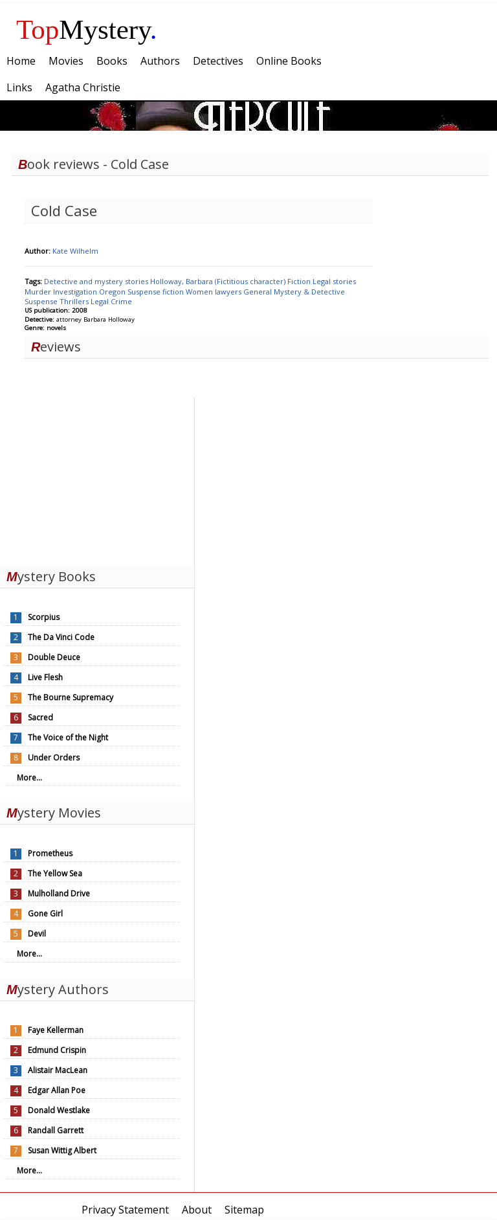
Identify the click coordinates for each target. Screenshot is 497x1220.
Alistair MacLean (57, 1070)
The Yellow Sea (55, 873)
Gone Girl (45, 913)
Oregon (113, 291)
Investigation (76, 291)
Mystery (86, 29)
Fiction (300, 281)
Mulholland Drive (59, 893)
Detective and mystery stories (97, 281)
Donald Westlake (59, 1110)
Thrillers (75, 301)
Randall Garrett (55, 1130)
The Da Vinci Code (61, 637)
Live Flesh (45, 677)
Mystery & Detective (309, 291)
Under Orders (54, 757)
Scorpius (44, 617)
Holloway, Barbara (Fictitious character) (218, 281)
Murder (39, 291)
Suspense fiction (156, 291)
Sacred (40, 717)
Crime (121, 301)
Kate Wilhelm (75, 251)
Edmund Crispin (57, 1050)
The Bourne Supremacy (70, 697)
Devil (37, 933)
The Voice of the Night (68, 737)
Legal (101, 301)
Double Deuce (54, 657)
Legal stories (334, 281)
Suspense (42, 301)
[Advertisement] (97, 478)
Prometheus (50, 853)
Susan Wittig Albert (62, 1150)
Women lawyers (214, 291)
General (258, 291)
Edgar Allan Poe (56, 1090)
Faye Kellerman (55, 1030)
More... (29, 777)
